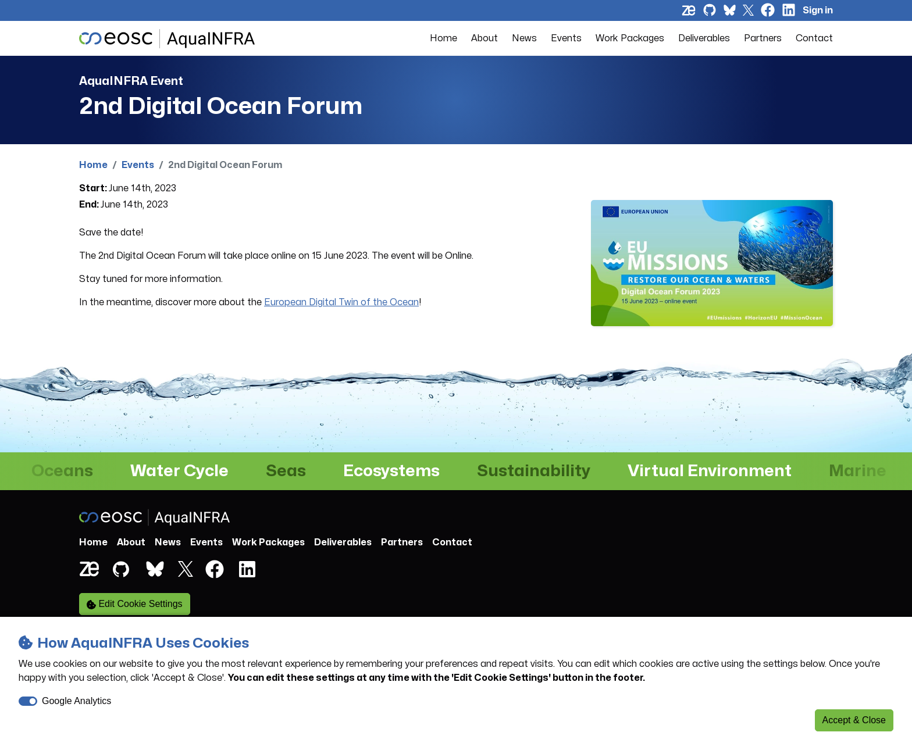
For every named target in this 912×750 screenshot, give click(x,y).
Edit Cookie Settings (135, 604)
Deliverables (704, 38)
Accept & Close (854, 720)
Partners (763, 38)
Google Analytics (76, 701)
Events (566, 38)
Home (443, 38)
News (524, 38)
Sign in (818, 10)
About (484, 38)
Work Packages (630, 38)
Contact (814, 38)
